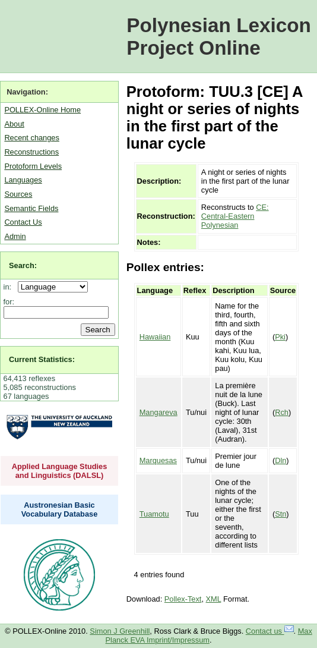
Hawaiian (155, 336)
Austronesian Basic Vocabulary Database (59, 509)
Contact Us (23, 222)
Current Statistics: (42, 359)
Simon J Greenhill (120, 631)
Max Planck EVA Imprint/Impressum (209, 635)
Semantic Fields (31, 208)
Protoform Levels (33, 166)
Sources (18, 194)
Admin (15, 236)
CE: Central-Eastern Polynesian (235, 216)
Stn (280, 513)
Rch (282, 412)
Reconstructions (31, 151)
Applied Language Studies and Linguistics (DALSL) (59, 471)
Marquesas (158, 460)
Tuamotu (154, 513)
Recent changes (31, 137)
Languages (23, 179)
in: (10, 286)
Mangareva (158, 412)
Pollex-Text (183, 598)
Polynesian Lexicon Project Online (218, 36)
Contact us (270, 631)
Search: (23, 265)
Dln (280, 460)
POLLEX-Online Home (42, 109)
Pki (280, 336)
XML (213, 598)
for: (9, 301)
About (14, 123)
